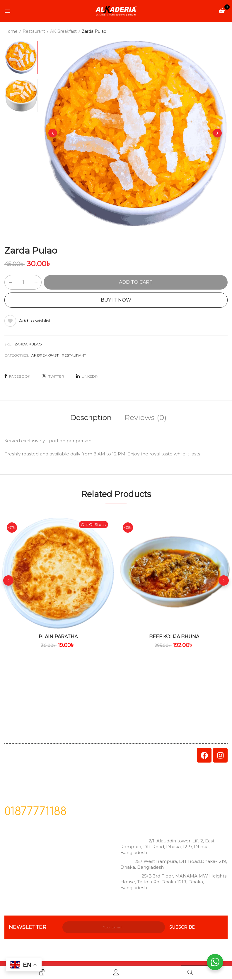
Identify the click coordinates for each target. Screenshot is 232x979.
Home (11, 31)
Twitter (53, 376)
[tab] (91, 418)
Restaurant (34, 31)
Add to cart (136, 282)
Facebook (17, 376)
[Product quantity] (23, 282)
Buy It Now (116, 300)
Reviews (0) (145, 417)
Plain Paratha (58, 636)
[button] (222, 10)
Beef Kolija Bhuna (174, 636)
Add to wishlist (35, 321)
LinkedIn (87, 376)
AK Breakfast (63, 31)
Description (91, 417)
